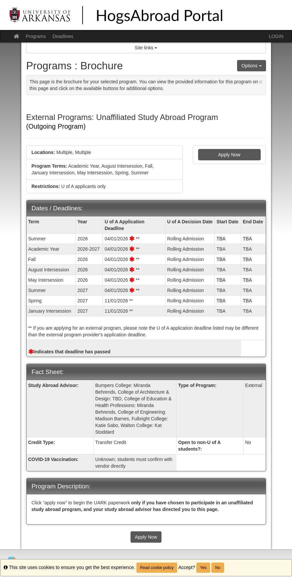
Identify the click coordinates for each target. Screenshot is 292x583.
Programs (36, 36)
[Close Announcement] (260, 81)
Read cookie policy (157, 567)
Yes (203, 567)
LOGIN (276, 36)
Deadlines (63, 36)
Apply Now (229, 154)
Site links (146, 47)
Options (251, 65)
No (217, 567)
